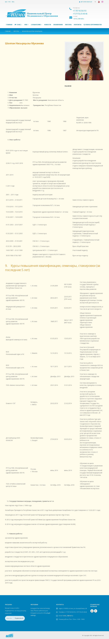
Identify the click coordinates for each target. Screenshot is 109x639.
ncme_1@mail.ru (68, 616)
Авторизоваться (85, 2)
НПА (25, 25)
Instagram (95, 611)
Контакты (77, 25)
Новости (47, 25)
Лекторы (68, 25)
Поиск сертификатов (93, 25)
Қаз (6, 2)
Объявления (58, 25)
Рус (9, 2)
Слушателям (36, 25)
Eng (13, 2)
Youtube (92, 611)
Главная (9, 25)
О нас (18, 25)
